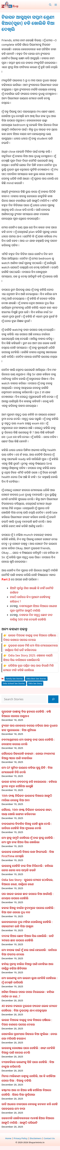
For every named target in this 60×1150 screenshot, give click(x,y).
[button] (50, 4)
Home (8, 1138)
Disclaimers (35, 1138)
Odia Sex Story (35, 683)
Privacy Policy (21, 1138)
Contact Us (49, 1138)
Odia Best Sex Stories (36, 678)
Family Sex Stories (14, 678)
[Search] (53, 699)
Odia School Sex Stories (14, 683)
